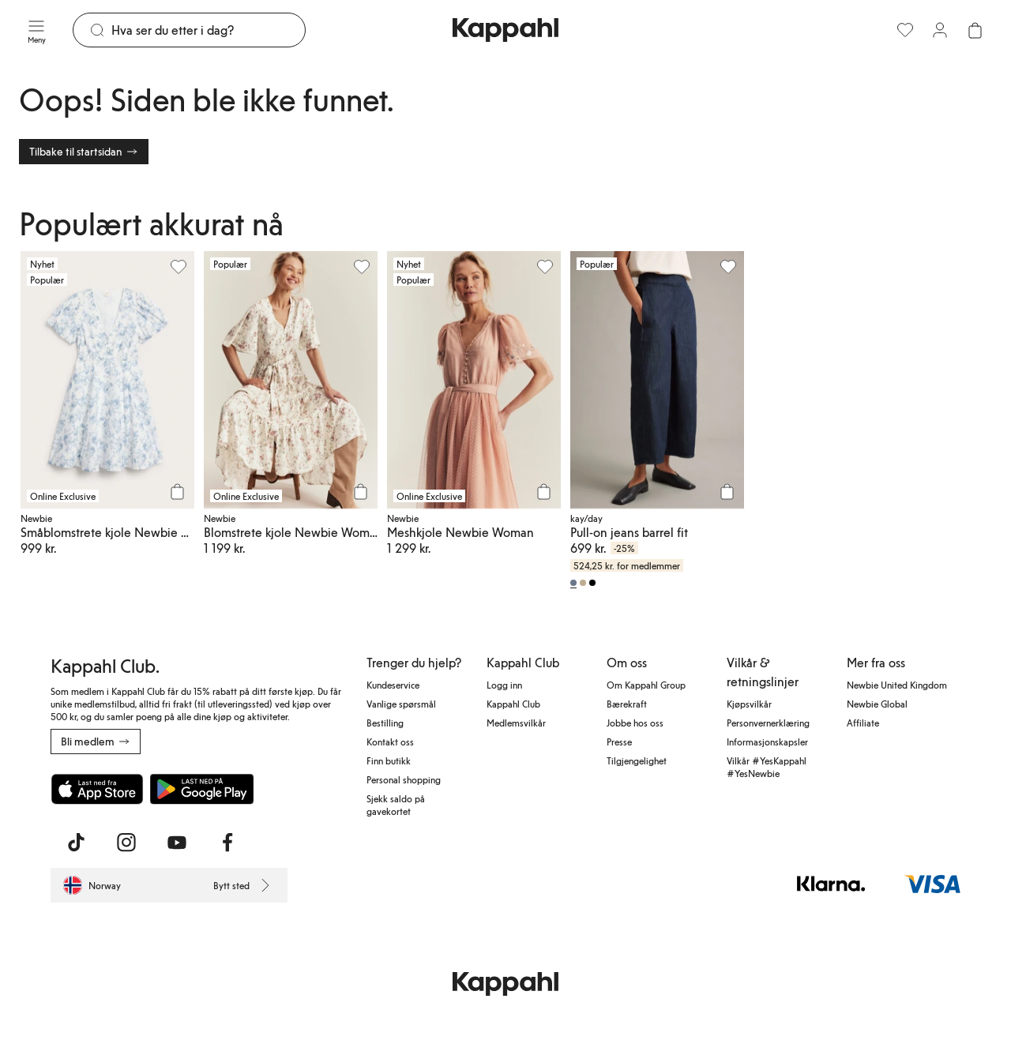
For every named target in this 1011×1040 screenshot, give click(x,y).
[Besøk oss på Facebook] (227, 842)
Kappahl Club (513, 703)
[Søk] (208, 30)
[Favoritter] (905, 30)
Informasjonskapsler (767, 741)
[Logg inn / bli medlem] (940, 30)
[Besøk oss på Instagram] (126, 842)
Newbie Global (877, 703)
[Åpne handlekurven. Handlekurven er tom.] (974, 30)
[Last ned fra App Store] (97, 789)
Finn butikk (388, 760)
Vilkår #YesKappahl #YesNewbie (766, 767)
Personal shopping (403, 779)
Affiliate (863, 722)
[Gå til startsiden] (505, 30)
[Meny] (36, 30)
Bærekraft (627, 703)
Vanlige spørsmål (401, 703)
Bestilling (385, 722)
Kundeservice (392, 684)
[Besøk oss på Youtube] (177, 842)
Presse (619, 741)
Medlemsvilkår (516, 722)
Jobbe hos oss (635, 722)
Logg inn (504, 684)
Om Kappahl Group (646, 684)
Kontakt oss (390, 741)
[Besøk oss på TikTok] (75, 842)
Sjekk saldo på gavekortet (395, 805)
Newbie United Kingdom (897, 684)
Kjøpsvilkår (749, 703)
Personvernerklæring (768, 722)
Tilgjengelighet (637, 760)
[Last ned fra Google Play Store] (202, 789)
